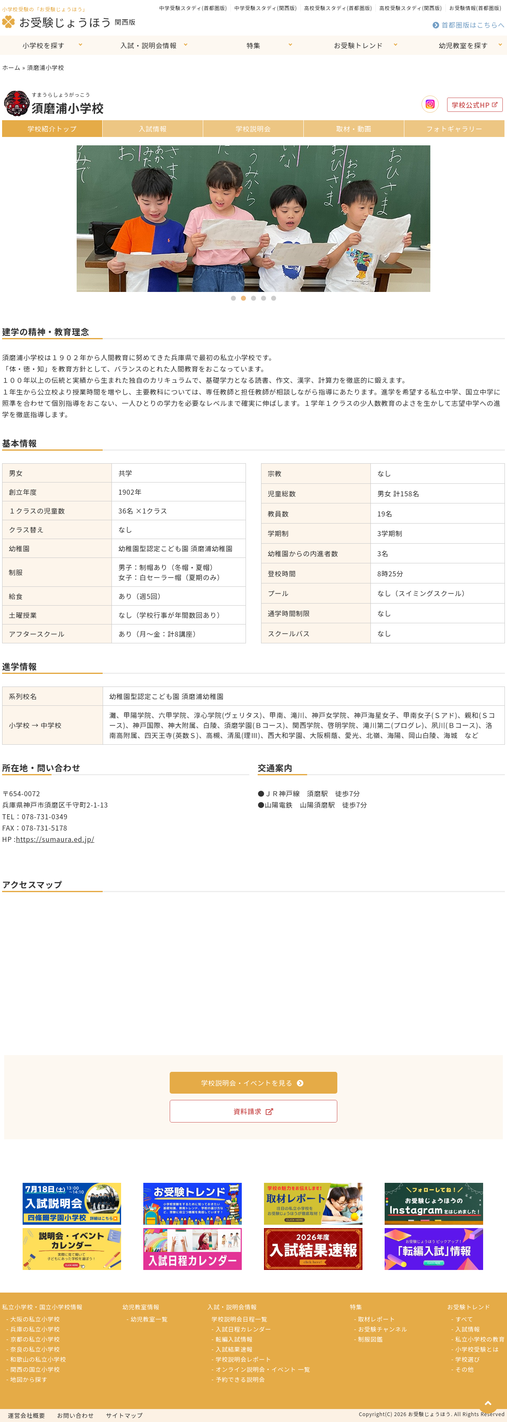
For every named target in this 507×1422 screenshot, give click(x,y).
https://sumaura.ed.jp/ (55, 839)
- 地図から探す (26, 1379)
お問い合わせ (75, 1415)
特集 (253, 45)
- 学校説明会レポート (242, 1359)
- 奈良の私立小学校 (33, 1349)
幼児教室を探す (463, 45)
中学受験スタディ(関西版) (265, 7)
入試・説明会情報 (148, 45)
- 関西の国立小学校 (33, 1369)
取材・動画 (353, 129)
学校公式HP (475, 105)
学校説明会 (253, 129)
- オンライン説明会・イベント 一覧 (261, 1369)
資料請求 (253, 1111)
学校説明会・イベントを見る (252, 1083)
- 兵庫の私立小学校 (33, 1329)
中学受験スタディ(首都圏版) (193, 7)
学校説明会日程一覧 (239, 1319)
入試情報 (153, 129)
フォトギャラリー (454, 129)
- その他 (462, 1369)
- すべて (462, 1319)
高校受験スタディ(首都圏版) (338, 7)
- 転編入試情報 (232, 1339)
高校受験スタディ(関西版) (410, 7)
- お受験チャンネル (381, 1329)
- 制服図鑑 (368, 1339)
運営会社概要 (26, 1415)
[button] (233, 298)
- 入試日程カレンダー (242, 1329)
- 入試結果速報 (232, 1349)
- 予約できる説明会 (238, 1379)
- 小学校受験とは (475, 1349)
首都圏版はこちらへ (468, 25)
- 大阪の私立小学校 (33, 1319)
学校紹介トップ (52, 129)
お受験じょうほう (57, 21)
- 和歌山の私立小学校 (36, 1359)
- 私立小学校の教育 (478, 1339)
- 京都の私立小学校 (33, 1339)
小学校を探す (44, 45)
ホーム (11, 67)
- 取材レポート (374, 1319)
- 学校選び (465, 1359)
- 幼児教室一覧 (147, 1319)
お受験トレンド (358, 45)
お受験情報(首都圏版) (475, 7)
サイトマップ (124, 1415)
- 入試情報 (465, 1329)
